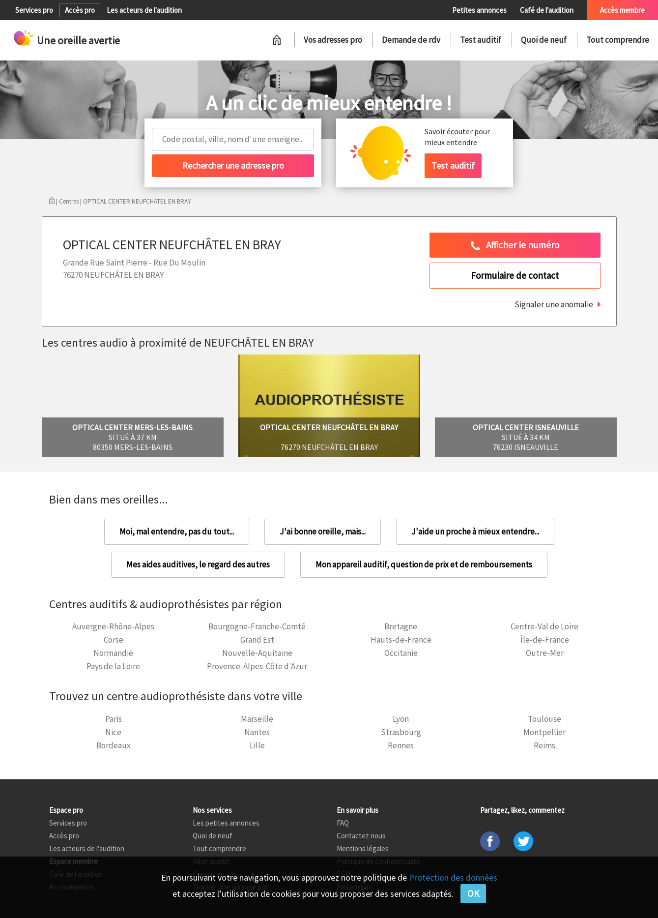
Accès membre (622, 10)
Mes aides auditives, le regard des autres (198, 564)
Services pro (34, 10)
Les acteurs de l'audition (144, 10)
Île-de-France (544, 639)
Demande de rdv (411, 39)
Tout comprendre (617, 39)
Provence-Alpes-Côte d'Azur (257, 666)
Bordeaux (113, 745)
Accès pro (80, 10)
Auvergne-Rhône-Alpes (113, 626)
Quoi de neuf (544, 39)
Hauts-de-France (401, 639)
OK (473, 893)
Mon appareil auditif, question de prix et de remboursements (423, 564)
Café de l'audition (546, 10)
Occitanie (401, 653)
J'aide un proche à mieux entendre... (475, 531)
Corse (113, 639)
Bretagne (400, 626)
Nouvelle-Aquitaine (257, 653)
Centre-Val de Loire (544, 626)
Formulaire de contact (515, 275)
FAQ (343, 823)
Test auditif (480, 39)
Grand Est (257, 639)
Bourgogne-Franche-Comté (257, 626)
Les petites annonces (226, 823)
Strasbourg (401, 732)
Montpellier (544, 732)
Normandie (113, 653)
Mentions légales (363, 848)
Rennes (401, 745)
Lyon (401, 718)
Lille (257, 745)
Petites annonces (479, 10)
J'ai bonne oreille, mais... (323, 531)
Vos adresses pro (333, 39)
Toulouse (544, 718)
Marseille (257, 718)
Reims (544, 745)
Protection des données (453, 877)
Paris (113, 718)
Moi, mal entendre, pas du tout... (176, 531)
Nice (113, 732)
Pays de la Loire (113, 666)
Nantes (257, 732)
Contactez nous (361, 835)
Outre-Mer (545, 653)
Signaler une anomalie (554, 304)
